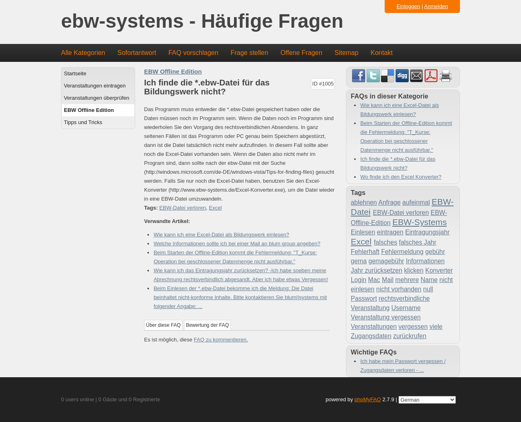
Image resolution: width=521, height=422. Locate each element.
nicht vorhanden (398, 289)
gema (359, 261)
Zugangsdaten (371, 335)
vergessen (413, 326)
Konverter (439, 270)
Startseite (75, 73)
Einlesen (363, 232)
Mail (388, 279)
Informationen (425, 261)
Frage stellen (249, 52)
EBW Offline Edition (89, 110)
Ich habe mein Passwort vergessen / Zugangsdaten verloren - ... (403, 365)
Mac (374, 279)
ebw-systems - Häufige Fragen (202, 21)
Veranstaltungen (374, 326)
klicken (414, 270)
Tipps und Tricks (83, 122)
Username (406, 307)
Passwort (364, 298)
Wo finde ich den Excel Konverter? (400, 177)
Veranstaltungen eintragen (95, 86)
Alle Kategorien (83, 52)
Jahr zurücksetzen (377, 270)
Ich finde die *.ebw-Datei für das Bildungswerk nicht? (397, 163)
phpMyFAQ (368, 399)
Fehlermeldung (402, 251)
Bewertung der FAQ (207, 325)
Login (358, 279)
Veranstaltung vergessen (386, 317)
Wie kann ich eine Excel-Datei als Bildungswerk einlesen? (221, 235)
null (428, 289)
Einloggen (408, 6)
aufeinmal (416, 202)
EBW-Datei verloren (182, 208)
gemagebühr (386, 261)
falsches (385, 242)
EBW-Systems (419, 222)
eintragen (390, 232)
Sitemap (347, 52)
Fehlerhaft (365, 251)
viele (435, 326)
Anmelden (436, 6)
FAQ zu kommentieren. (221, 340)
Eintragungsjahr (427, 232)
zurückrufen (409, 335)
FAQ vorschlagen (194, 52)
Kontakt (382, 52)
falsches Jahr (417, 242)
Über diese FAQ (163, 325)
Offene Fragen (301, 52)
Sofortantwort (137, 52)
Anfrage (390, 202)
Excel (215, 208)
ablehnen (364, 202)
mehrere (407, 279)
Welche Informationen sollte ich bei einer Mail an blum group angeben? (236, 244)
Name (429, 279)
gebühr (435, 251)
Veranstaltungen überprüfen (96, 98)
